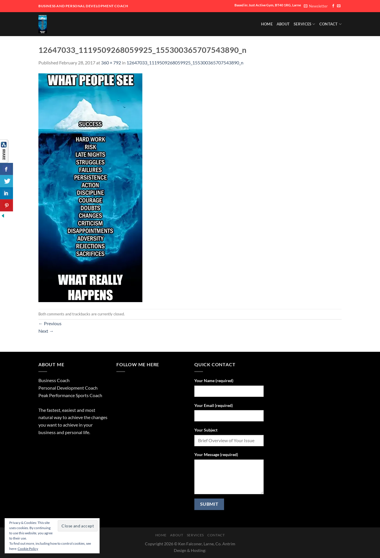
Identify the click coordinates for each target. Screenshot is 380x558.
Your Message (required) (216, 454)
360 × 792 (111, 62)
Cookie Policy (28, 548)
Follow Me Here (137, 364)
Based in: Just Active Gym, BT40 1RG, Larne (267, 5)
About (283, 24)
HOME (267, 24)
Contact (330, 24)
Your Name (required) (213, 380)
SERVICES (304, 24)
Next (46, 331)
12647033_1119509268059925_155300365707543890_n (184, 62)
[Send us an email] (338, 6)
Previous (50, 323)
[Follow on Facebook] (333, 6)
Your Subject (205, 429)
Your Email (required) (213, 405)
